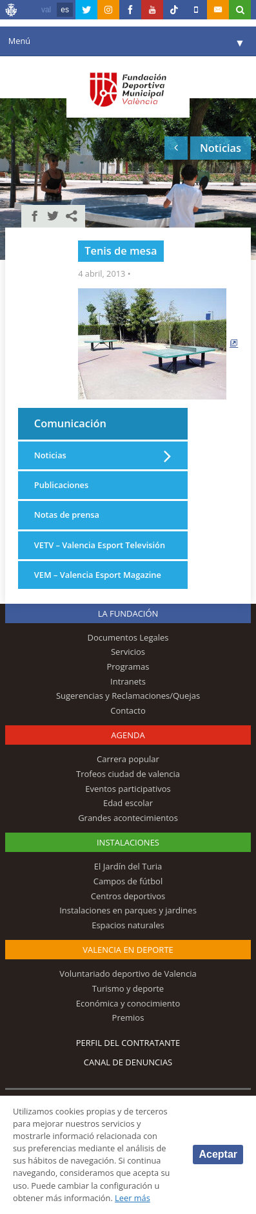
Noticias (50, 455)
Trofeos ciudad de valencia (128, 774)
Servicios (128, 651)
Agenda (127, 735)
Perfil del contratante (128, 1043)
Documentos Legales (128, 637)
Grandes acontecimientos (128, 818)
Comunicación (70, 423)
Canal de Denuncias (128, 1062)
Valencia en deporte (128, 949)
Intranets (128, 681)
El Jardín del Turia (128, 866)
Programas (127, 666)
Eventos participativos (128, 788)
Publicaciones (61, 485)
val (46, 9)
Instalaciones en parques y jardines (128, 910)
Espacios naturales (128, 925)
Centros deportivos (128, 896)
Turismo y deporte (128, 988)
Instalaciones (128, 842)
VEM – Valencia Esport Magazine (97, 574)
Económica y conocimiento (128, 1003)
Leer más (132, 1198)
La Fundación (128, 613)
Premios (128, 1017)
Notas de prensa (66, 514)
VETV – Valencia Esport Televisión (99, 545)
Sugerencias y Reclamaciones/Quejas (128, 695)
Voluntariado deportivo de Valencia (127, 973)
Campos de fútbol (128, 881)
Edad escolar (128, 803)
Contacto (128, 710)
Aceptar (218, 1154)
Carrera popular (128, 759)
